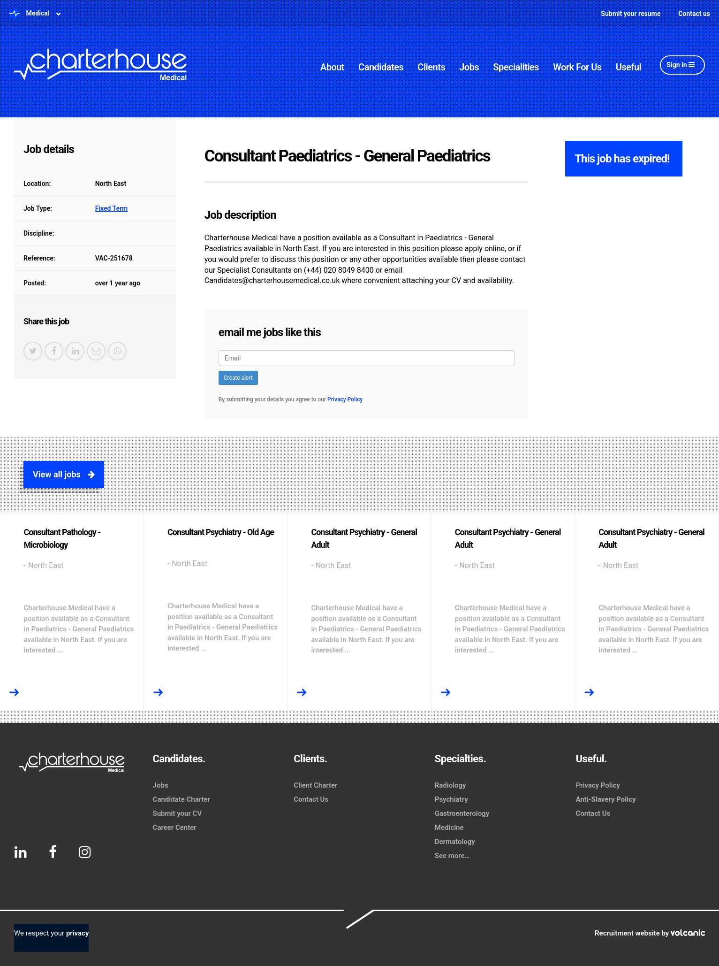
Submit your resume (630, 13)
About (332, 67)
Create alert (238, 378)
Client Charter (315, 785)
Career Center (175, 827)
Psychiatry (451, 799)
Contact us (694, 13)
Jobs (469, 67)
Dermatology (455, 841)
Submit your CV (177, 813)
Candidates (380, 67)
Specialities (516, 67)
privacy (77, 933)
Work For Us (577, 67)
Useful (629, 67)
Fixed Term (111, 208)
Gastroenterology (462, 813)
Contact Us (311, 799)
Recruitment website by (650, 933)
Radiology (450, 785)
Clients (431, 67)
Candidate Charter (181, 799)
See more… (452, 855)
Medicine (449, 827)
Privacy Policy (345, 399)
